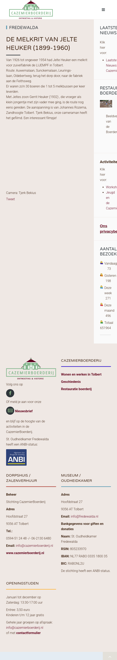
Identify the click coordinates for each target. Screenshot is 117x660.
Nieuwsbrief (24, 411)
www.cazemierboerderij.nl (25, 553)
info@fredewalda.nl (84, 516)
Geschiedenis (71, 382)
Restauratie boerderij (76, 389)
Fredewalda (23, 27)
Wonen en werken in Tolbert (81, 374)
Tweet (10, 199)
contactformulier (28, 633)
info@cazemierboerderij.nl (34, 546)
